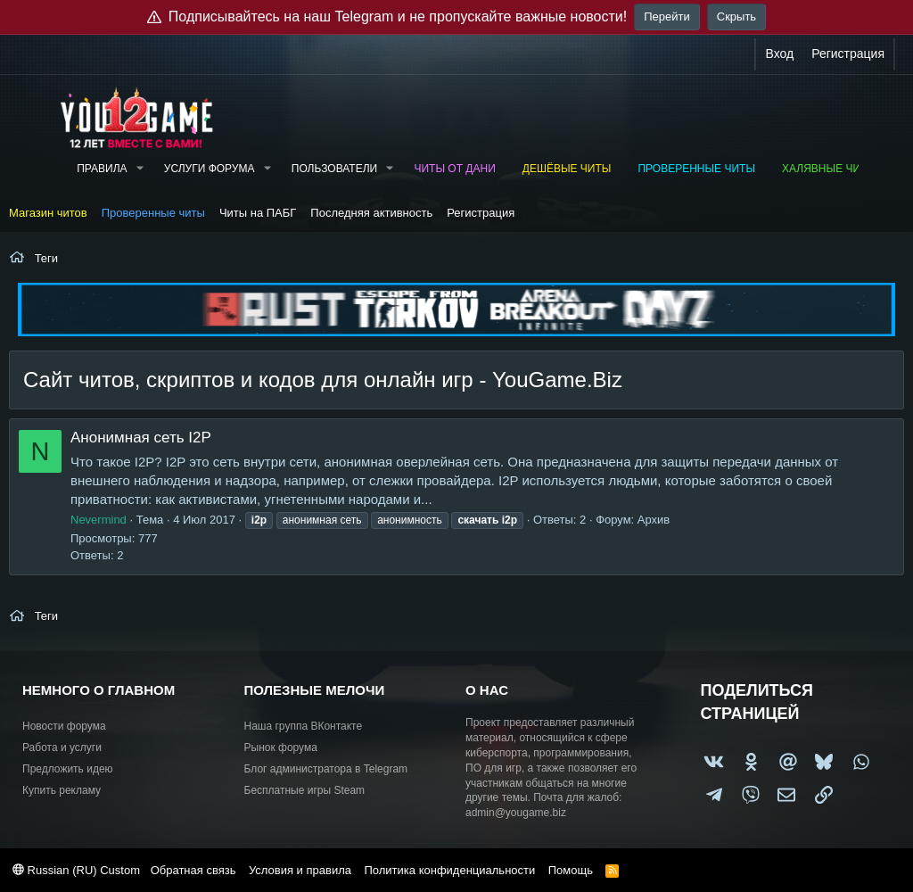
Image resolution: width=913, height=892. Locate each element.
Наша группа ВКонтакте (303, 726)
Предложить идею (67, 769)
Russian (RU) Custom (76, 870)
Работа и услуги (62, 747)
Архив (653, 519)
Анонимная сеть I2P (140, 437)
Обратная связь (193, 870)
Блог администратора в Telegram (326, 769)
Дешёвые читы (567, 168)
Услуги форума (209, 168)
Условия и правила (300, 870)
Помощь (570, 870)
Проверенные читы (696, 168)
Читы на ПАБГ (257, 212)
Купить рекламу (61, 790)
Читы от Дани (454, 168)
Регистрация (480, 212)
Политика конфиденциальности (449, 870)
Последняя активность (371, 212)
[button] (139, 169)
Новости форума (64, 726)
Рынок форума (280, 747)
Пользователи (334, 168)
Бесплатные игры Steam (305, 790)
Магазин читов (48, 212)
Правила (102, 168)
